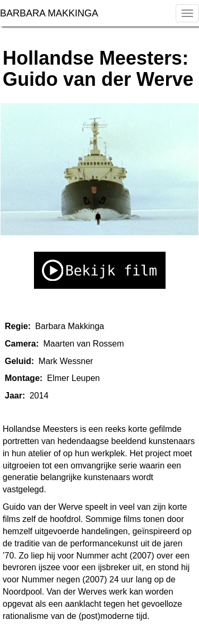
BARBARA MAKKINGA (50, 13)
